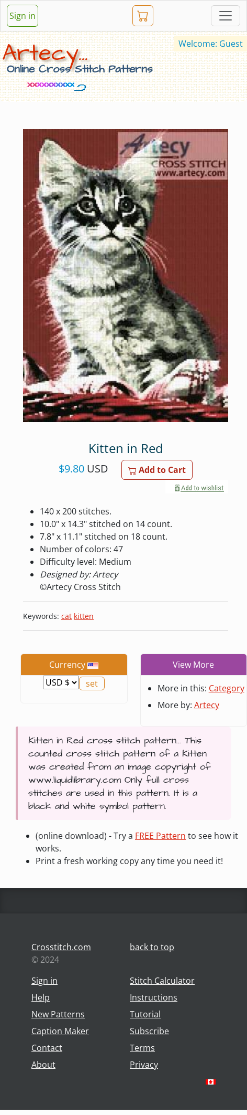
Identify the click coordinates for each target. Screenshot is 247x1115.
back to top (152, 947)
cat (66, 616)
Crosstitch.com (61, 947)
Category (226, 688)
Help (40, 997)
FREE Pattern (160, 835)
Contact (46, 1048)
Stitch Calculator (162, 980)
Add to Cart (157, 470)
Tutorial (145, 1014)
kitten (84, 616)
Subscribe (149, 1031)
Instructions (153, 997)
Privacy (144, 1064)
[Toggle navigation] (225, 15)
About (43, 1064)
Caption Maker (60, 1031)
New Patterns (58, 1014)
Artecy (206, 705)
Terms (142, 1048)
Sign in (22, 16)
